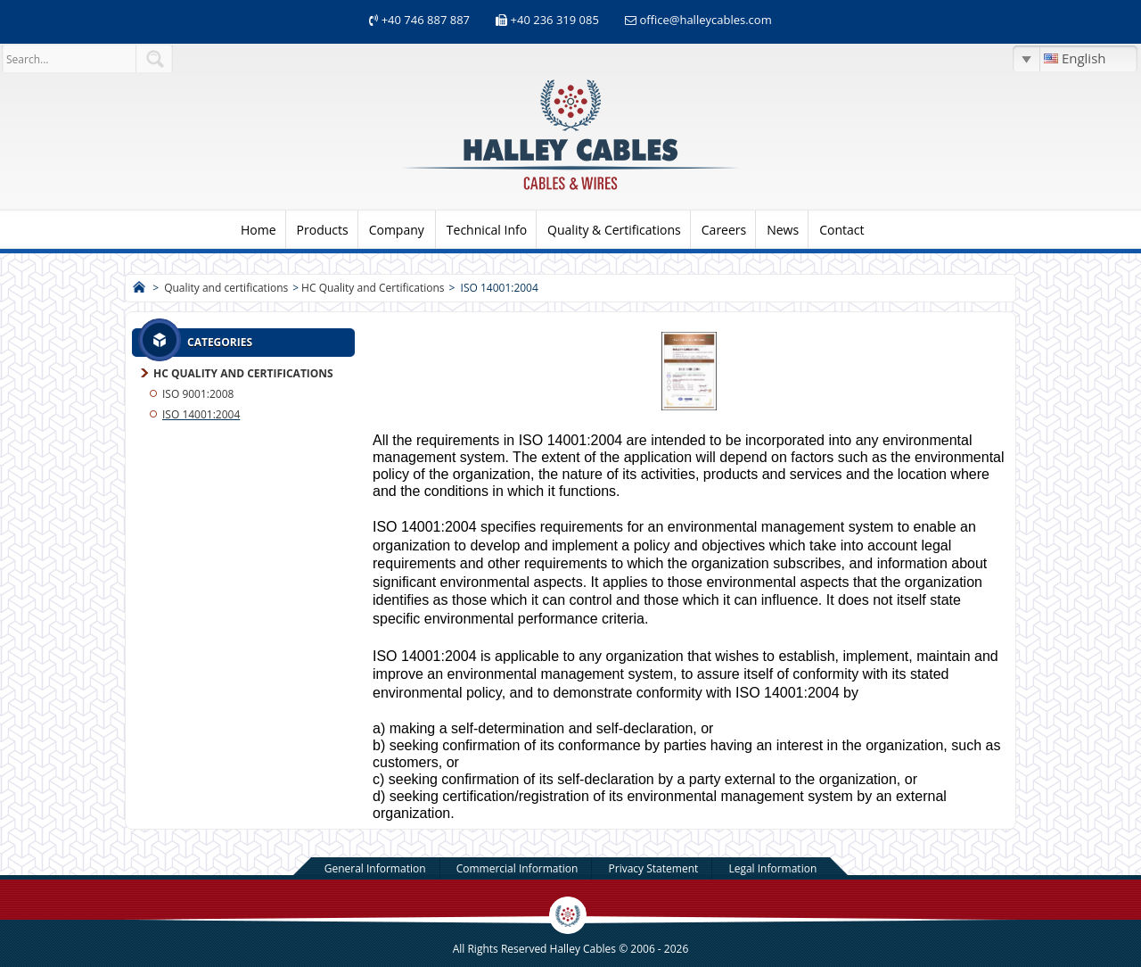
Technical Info (487, 229)
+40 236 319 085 (555, 20)
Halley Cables (583, 948)
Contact (841, 229)
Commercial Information (517, 868)
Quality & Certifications (614, 229)
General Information (375, 868)
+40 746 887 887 (424, 20)
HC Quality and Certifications (372, 287)
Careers (724, 229)
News (783, 229)
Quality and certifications (226, 287)
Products (323, 229)
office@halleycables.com (705, 20)
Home (258, 229)
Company (396, 229)
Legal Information (772, 868)
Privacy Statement (654, 868)
